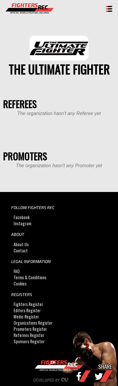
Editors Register (27, 310)
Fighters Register (28, 304)
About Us (21, 244)
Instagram (22, 223)
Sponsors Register (29, 341)
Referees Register (29, 335)
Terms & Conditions (30, 277)
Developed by (59, 380)
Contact (21, 250)
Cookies (20, 283)
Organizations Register (33, 323)
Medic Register (26, 317)
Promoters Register (30, 329)
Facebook (22, 217)
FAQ (16, 271)
